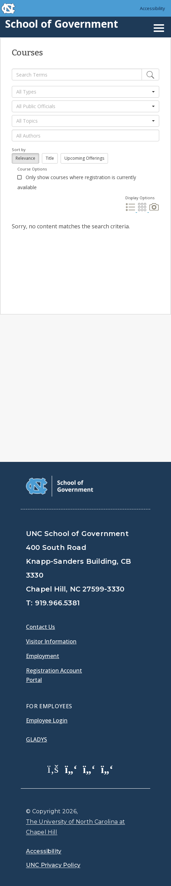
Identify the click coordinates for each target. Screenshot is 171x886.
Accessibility (152, 8)
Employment (42, 656)
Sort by (19, 149)
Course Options (32, 169)
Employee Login (47, 720)
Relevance (25, 158)
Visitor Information (51, 641)
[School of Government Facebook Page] (53, 768)
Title (50, 158)
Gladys (36, 739)
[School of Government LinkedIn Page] (89, 768)
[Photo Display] (154, 210)
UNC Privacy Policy (53, 865)
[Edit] (150, 74)
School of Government (61, 24)
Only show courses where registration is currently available (76, 182)
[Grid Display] (143, 210)
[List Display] (131, 210)
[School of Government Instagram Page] (107, 768)
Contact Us (40, 627)
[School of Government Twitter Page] (71, 768)
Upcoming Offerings (84, 158)
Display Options (139, 197)
